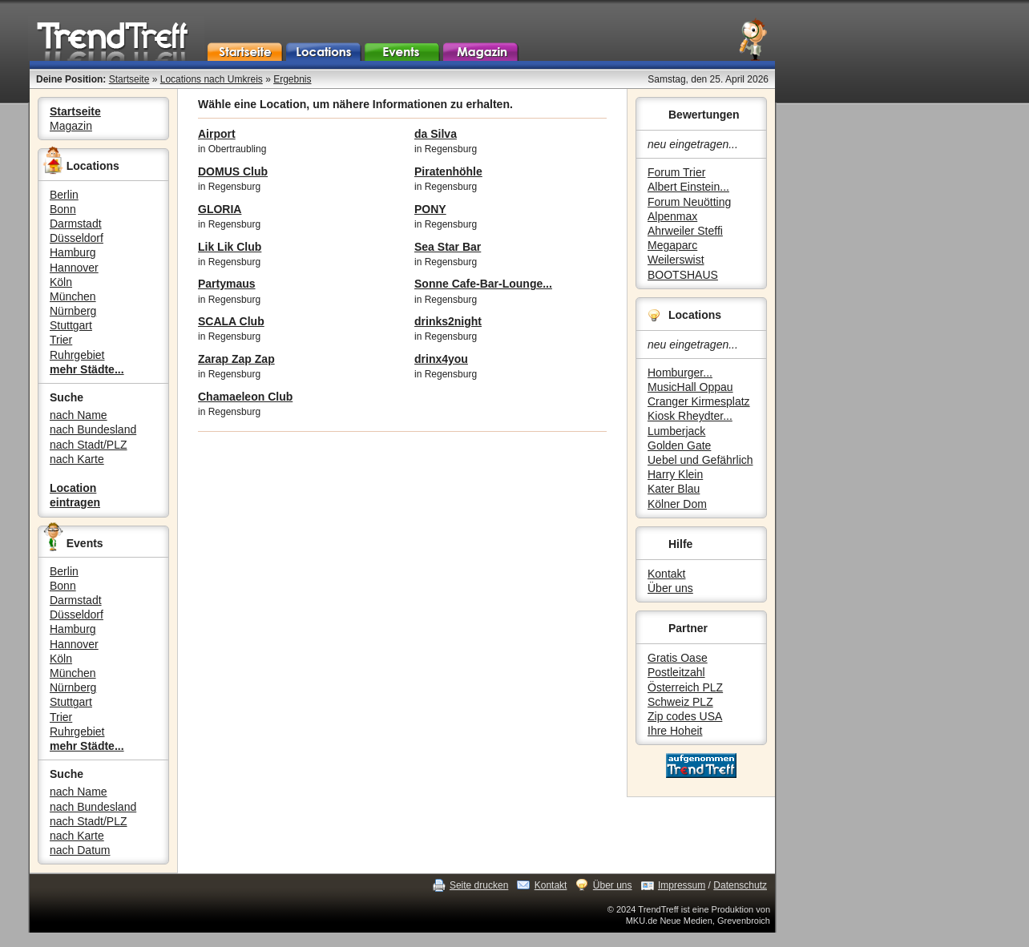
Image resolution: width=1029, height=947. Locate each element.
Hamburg (73, 252)
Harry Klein (675, 474)
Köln (61, 282)
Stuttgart (71, 325)
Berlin (64, 194)
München (73, 296)
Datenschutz (740, 885)
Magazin (71, 125)
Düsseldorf (76, 238)
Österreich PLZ (685, 687)
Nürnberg (73, 310)
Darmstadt (76, 223)
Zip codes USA (685, 716)
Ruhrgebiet (77, 355)
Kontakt (666, 573)
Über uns (670, 588)
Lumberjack (676, 431)
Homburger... (680, 372)
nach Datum (80, 850)
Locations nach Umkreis (211, 79)
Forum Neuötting (689, 201)
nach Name (78, 415)
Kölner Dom (677, 504)
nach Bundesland (93, 429)
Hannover (74, 267)
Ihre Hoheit (675, 730)
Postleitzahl (676, 672)
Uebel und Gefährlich (700, 459)
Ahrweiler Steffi (685, 230)
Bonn (63, 209)
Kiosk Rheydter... (690, 415)
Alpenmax (672, 216)
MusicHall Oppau (690, 387)
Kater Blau (674, 488)
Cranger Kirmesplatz (699, 401)
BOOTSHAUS (683, 274)
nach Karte (77, 459)
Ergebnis (292, 79)
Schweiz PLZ (680, 701)
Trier (61, 339)
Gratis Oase (678, 657)
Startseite (129, 79)
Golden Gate (679, 445)
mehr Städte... (87, 369)
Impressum (681, 885)
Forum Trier (676, 172)
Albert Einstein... (688, 186)
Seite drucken (479, 885)
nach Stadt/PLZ (88, 444)
